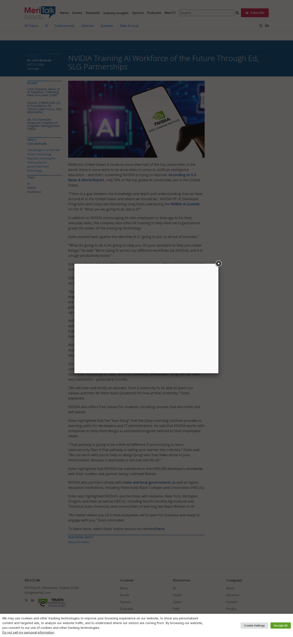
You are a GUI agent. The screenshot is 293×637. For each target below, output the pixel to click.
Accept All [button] (280, 625)
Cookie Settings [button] (254, 625)
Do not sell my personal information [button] (28, 632)
